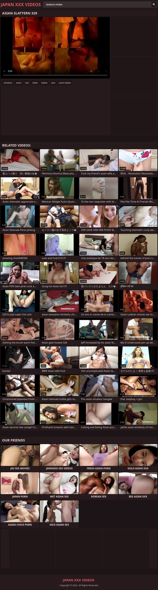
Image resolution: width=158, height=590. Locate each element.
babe (35, 82)
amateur (8, 82)
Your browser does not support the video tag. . (55, 48)
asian (18, 82)
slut (27, 82)
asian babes (65, 82)
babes (44, 82)
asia (53, 82)
